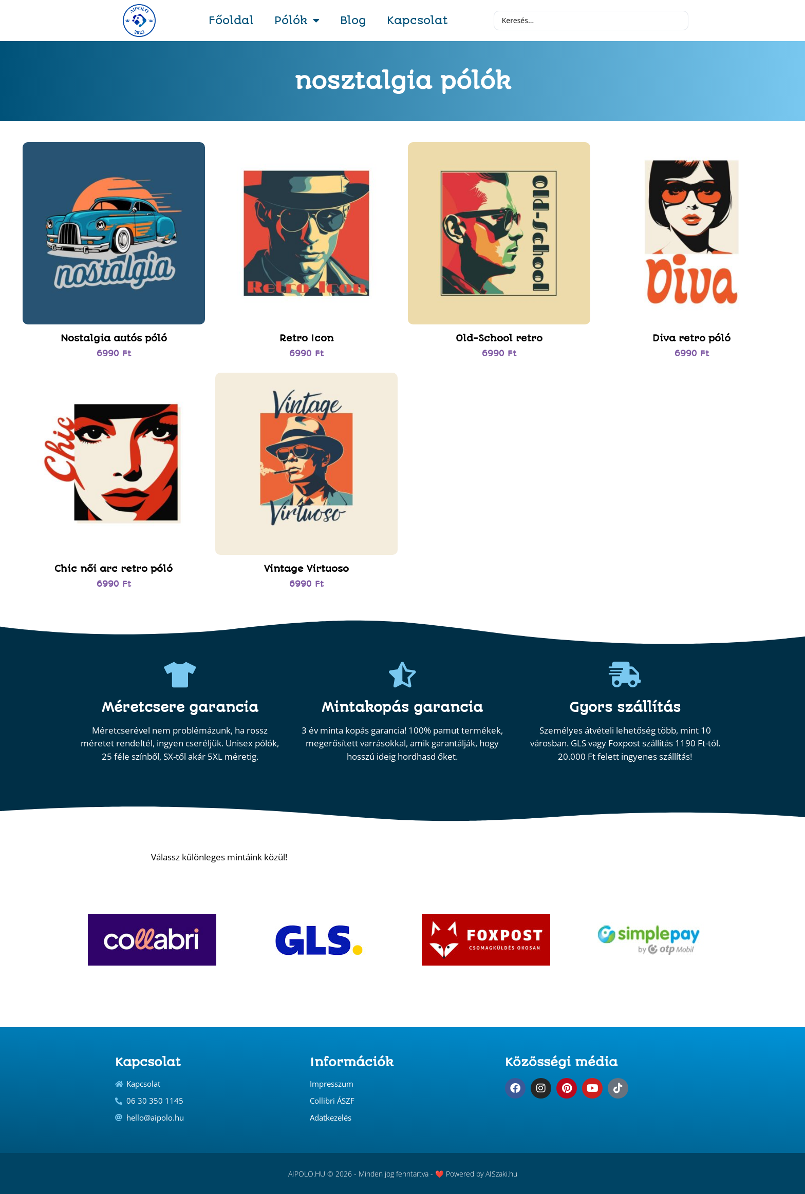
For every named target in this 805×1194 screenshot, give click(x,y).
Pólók (297, 20)
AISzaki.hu (501, 1174)
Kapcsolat (417, 20)
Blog (353, 20)
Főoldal (231, 20)
